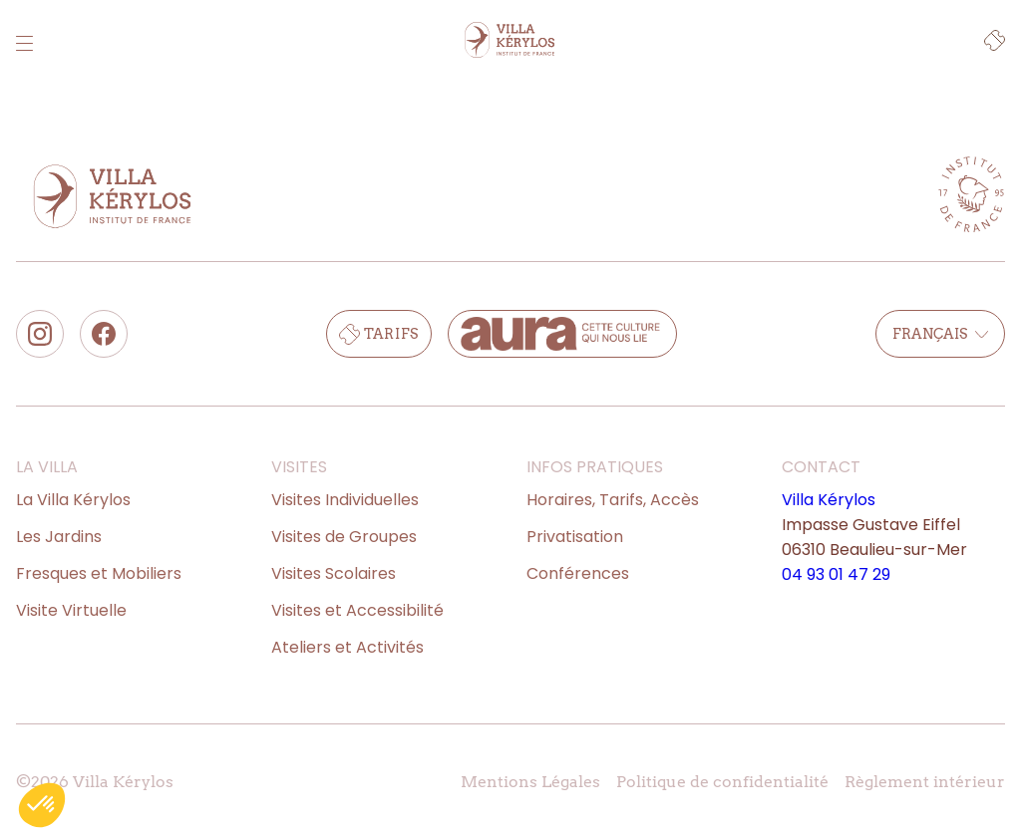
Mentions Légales (530, 781)
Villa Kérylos (828, 499)
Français (940, 334)
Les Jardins (59, 536)
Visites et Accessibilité (357, 610)
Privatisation (574, 536)
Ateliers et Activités (347, 647)
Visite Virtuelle (71, 610)
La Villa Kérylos (73, 499)
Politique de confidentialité (722, 781)
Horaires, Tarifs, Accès (612, 499)
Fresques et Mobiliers (98, 573)
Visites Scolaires (333, 573)
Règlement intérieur (925, 781)
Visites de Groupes (344, 536)
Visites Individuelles (345, 499)
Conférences (577, 573)
